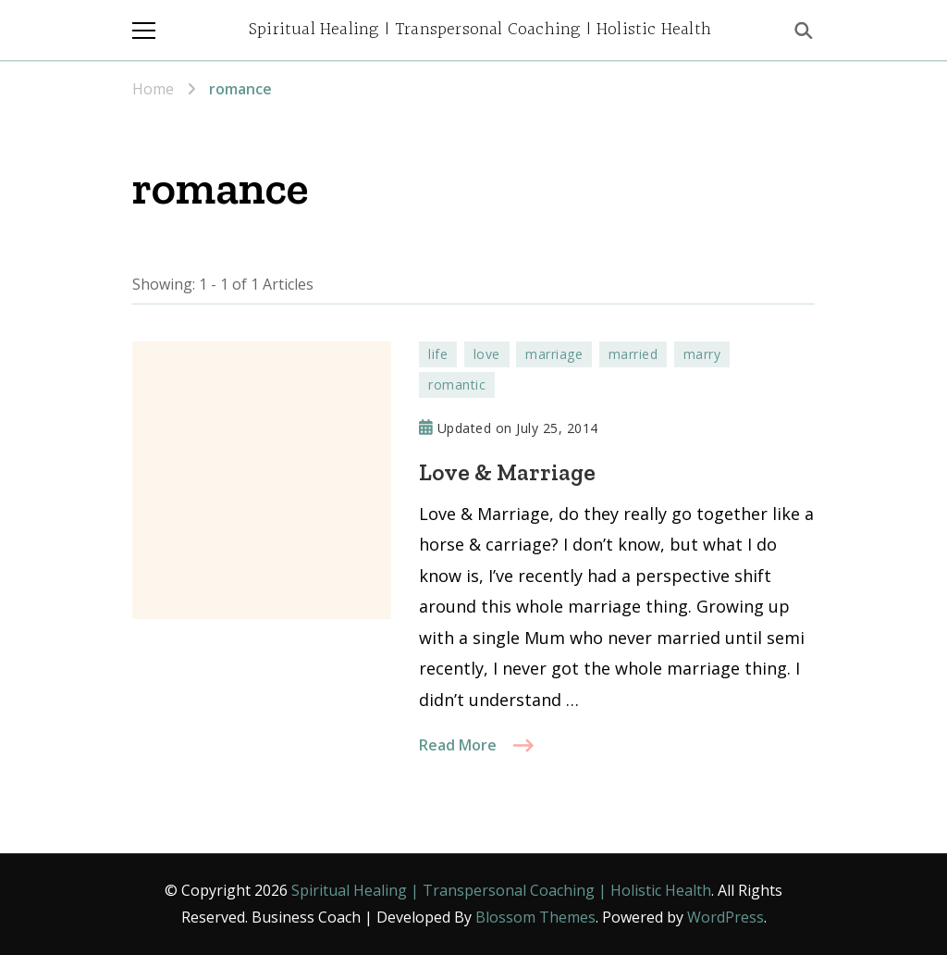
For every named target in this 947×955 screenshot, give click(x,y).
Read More (458, 745)
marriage (554, 354)
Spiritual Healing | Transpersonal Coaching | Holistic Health (480, 29)
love (487, 354)
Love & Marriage (507, 472)
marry (702, 354)
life (438, 354)
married (633, 354)
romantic (457, 384)
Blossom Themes (535, 917)
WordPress (725, 917)
